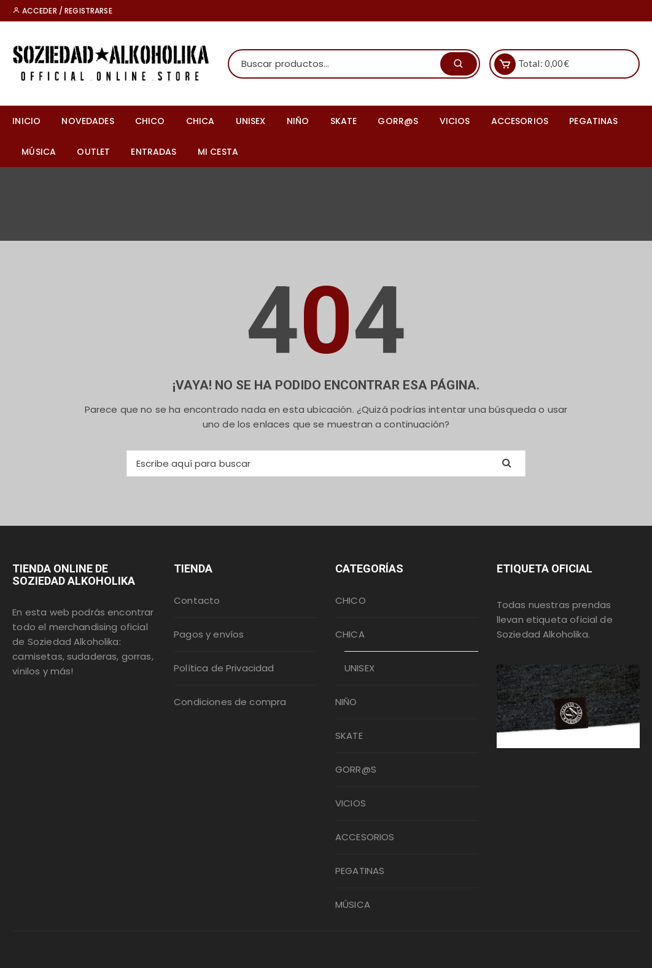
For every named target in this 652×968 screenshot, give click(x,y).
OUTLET (93, 152)
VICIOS (455, 121)
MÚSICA (38, 152)
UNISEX (251, 121)
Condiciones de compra (230, 701)
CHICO (150, 121)
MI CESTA (218, 152)
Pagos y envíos (209, 634)
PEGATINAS (593, 121)
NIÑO (298, 121)
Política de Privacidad (224, 668)
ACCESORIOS (520, 121)
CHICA (200, 121)
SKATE (343, 121)
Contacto (197, 600)
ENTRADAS (153, 152)
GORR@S (398, 121)
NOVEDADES (87, 121)
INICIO (26, 121)
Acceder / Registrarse (62, 11)
